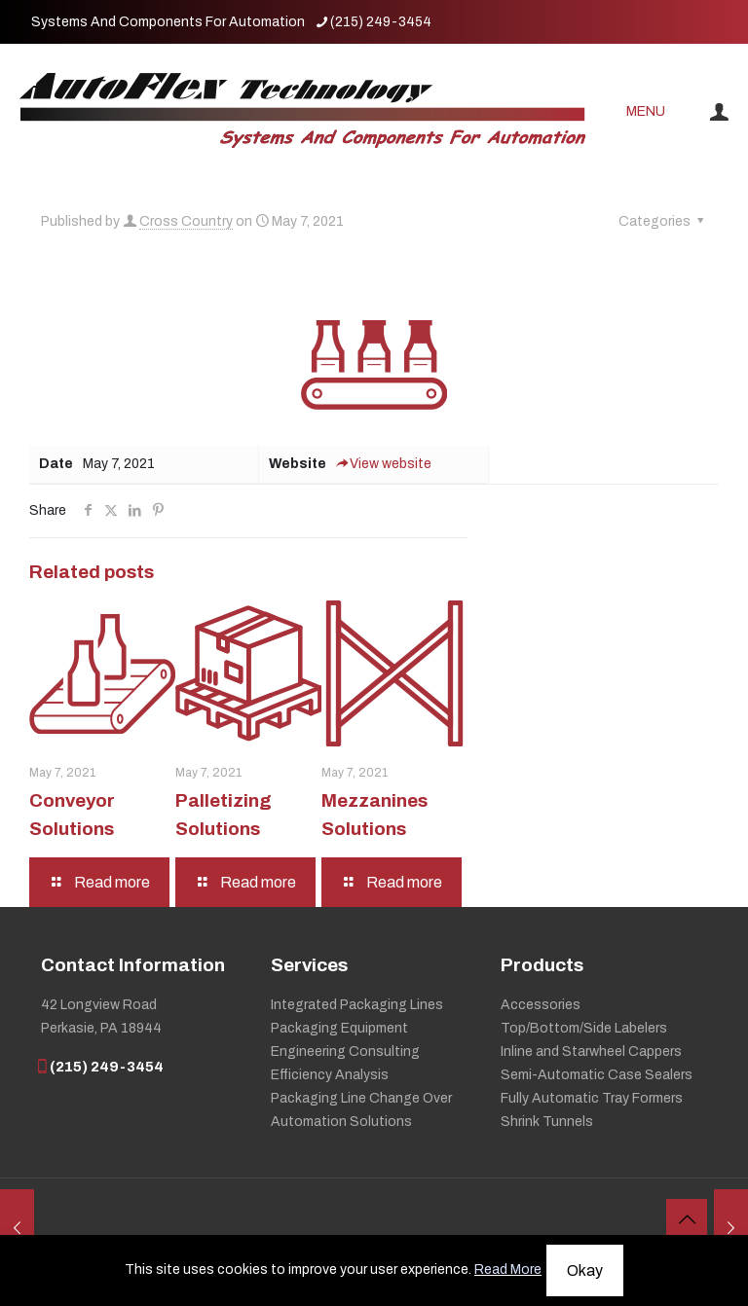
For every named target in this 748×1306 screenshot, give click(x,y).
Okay (585, 1270)
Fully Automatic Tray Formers (592, 1098)
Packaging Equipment (339, 1028)
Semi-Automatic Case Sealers (596, 1075)
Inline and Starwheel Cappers (591, 1051)
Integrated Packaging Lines (357, 1005)
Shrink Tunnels (547, 1121)
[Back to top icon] (686, 1219)
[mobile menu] (653, 111)
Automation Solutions (341, 1121)
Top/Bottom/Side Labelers (584, 1028)
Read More (508, 1269)
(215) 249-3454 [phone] (380, 22)
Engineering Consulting (345, 1051)
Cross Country (186, 221)
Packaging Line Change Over (361, 1098)
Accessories (540, 1005)
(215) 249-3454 (102, 1066)
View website (383, 463)
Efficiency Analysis (330, 1075)
